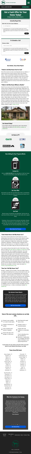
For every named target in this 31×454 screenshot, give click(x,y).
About (21, 435)
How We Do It (11, 435)
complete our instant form (21, 249)
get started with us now (11, 265)
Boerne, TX (8, 358)
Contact (25, 435)
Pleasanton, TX (8, 374)
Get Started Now (15, 426)
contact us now (15, 104)
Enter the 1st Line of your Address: (10, 23)
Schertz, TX (8, 380)
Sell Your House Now (15, 305)
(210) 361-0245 (8, 6)
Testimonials (17, 435)
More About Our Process (15, 229)
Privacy (20, 452)
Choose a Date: (5, 43)
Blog (28, 435)
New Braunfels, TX (8, 372)
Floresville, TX (23, 354)
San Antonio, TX (8, 375)
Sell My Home (4, 435)
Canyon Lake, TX (8, 361)
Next (27, 33)
